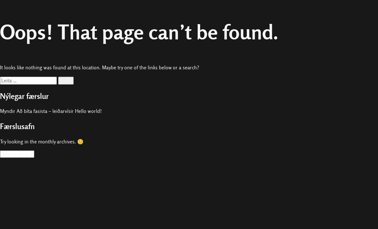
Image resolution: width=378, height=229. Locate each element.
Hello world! (88, 111)
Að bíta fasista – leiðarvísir (45, 111)
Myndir (7, 111)
